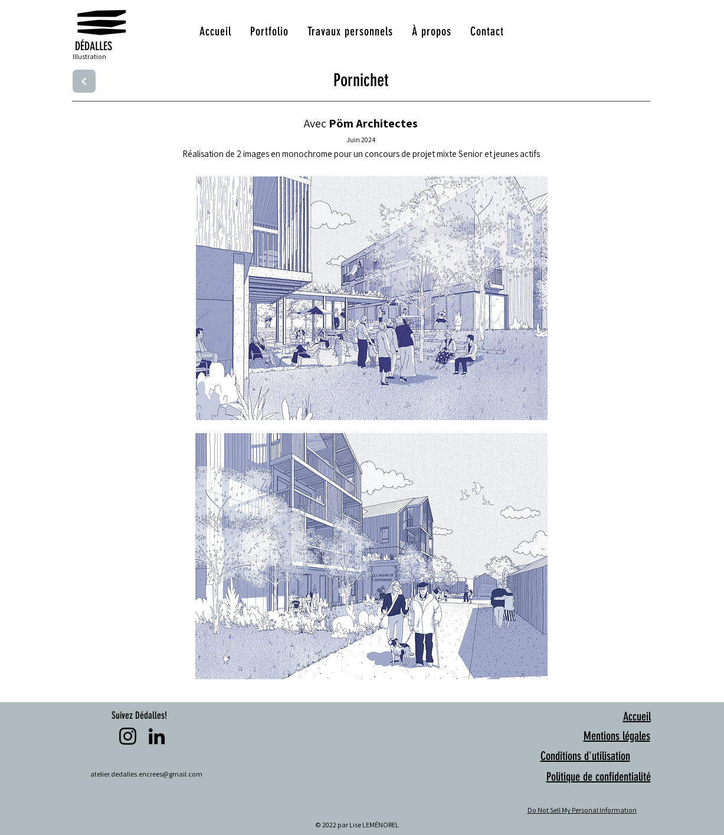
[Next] (84, 81)
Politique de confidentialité (598, 776)
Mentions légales (617, 736)
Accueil (637, 716)
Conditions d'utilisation (585, 756)
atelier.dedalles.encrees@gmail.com (146, 773)
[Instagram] (127, 736)
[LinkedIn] (156, 736)
